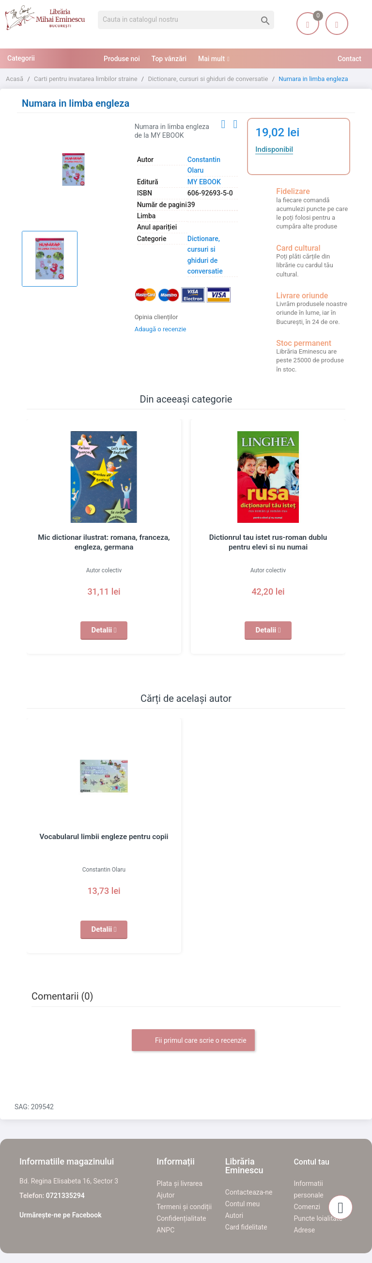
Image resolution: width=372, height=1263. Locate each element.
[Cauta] (186, 20)
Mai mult (211, 59)
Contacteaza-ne (249, 1192)
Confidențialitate (181, 1218)
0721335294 (65, 1195)
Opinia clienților (156, 317)
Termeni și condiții (184, 1207)
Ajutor (165, 1195)
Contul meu (242, 1204)
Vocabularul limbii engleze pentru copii (104, 836)
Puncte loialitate (318, 1218)
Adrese (304, 1230)
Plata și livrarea (179, 1183)
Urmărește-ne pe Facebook (60, 1215)
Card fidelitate (246, 1227)
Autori (234, 1215)
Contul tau (311, 1161)
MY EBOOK (204, 182)
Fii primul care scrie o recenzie (193, 1041)
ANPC (165, 1230)
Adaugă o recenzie (160, 329)
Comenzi (307, 1207)
